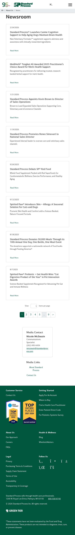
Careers (9, 442)
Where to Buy (44, 400)
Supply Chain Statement (16, 471)
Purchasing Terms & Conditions (19, 466)
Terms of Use (11, 476)
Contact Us (31, 375)
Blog (41, 437)
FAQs (8, 447)
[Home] (2, 10)
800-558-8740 (54, 499)
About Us (9, 10)
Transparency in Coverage (17, 486)
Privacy (9, 461)
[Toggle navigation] (70, 5)
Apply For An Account (48, 395)
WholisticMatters (46, 442)
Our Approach (12, 437)
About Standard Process (36, 369)
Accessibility (11, 481)
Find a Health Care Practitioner (52, 405)
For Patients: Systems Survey (51, 415)
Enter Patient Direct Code (50, 410)
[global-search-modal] (51, 5)
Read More (14, 51)
